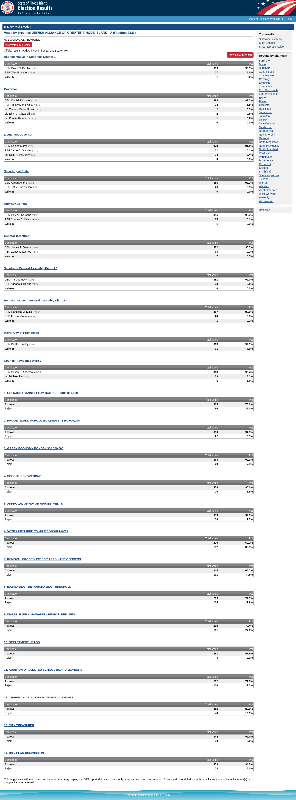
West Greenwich (268, 190)
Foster (263, 101)
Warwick (264, 186)
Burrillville (264, 67)
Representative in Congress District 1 (30, 56)
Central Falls (266, 71)
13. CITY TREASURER (19, 725)
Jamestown (265, 112)
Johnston (264, 116)
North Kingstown (268, 141)
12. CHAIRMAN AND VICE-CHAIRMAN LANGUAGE (38, 697)
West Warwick (267, 193)
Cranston (264, 82)
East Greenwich (268, 90)
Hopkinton (265, 108)
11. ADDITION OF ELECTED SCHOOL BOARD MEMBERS (43, 669)
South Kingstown (269, 175)
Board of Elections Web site (264, 18)
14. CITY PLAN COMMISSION (24, 753)
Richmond (265, 164)
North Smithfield (268, 149)
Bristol (262, 64)
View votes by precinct (18, 44)
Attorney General (16, 203)
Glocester (264, 104)
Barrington (265, 60)
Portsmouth (266, 156)
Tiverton (263, 178)
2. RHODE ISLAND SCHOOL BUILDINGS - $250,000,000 (42, 420)
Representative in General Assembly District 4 (35, 300)
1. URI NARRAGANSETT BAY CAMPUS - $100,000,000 (41, 393)
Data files (264, 209)
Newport (264, 138)
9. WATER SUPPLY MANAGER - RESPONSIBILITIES (39, 614)
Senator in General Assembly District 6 (30, 268)
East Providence (268, 93)
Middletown (265, 127)
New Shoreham (268, 134)
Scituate (264, 167)
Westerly (264, 197)
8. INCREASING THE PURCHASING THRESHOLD (37, 586)
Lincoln (263, 119)
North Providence (269, 145)
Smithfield (265, 171)
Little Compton (267, 123)
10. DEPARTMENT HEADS (22, 642)
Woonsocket (266, 201)
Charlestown (266, 75)
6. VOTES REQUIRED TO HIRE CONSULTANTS (36, 531)
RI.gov (288, 18)
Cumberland (266, 86)
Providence (266, 160)
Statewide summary (270, 39)
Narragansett (266, 130)
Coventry (264, 79)
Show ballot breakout (240, 54)
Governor (10, 89)
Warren (263, 182)
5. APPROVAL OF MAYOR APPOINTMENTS (33, 503)
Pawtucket (265, 153)
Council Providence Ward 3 (23, 360)
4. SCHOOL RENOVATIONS (22, 476)
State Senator (267, 42)
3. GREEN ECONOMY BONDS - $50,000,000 (33, 448)
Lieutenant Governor (18, 134)
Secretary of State (16, 171)
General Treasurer (16, 235)
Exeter (263, 97)
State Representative (271, 46)
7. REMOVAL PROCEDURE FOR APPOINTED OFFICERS (42, 559)
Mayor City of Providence (21, 332)
